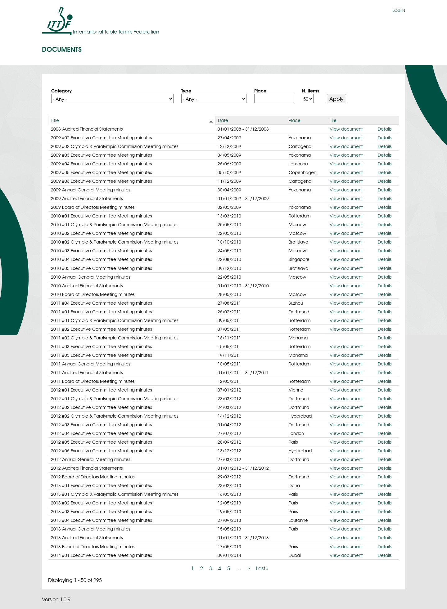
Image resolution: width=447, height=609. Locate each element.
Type (186, 90)
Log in (399, 10)
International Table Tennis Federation (116, 31)
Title (55, 120)
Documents (62, 49)
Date (223, 120)
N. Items (310, 90)
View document (346, 129)
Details (384, 129)
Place (260, 90)
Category (61, 90)
